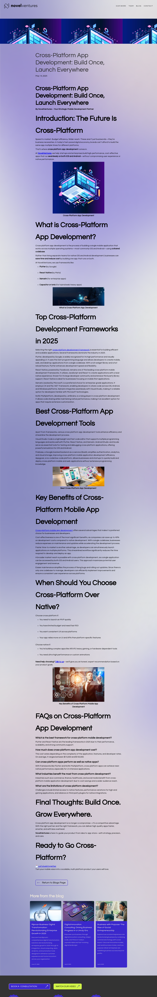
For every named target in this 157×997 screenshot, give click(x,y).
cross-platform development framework (71, 350)
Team (131, 6)
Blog (138, 6)
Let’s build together (47, 866)
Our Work (121, 6)
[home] (20, 6)
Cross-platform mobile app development (54, 530)
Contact (148, 6)
